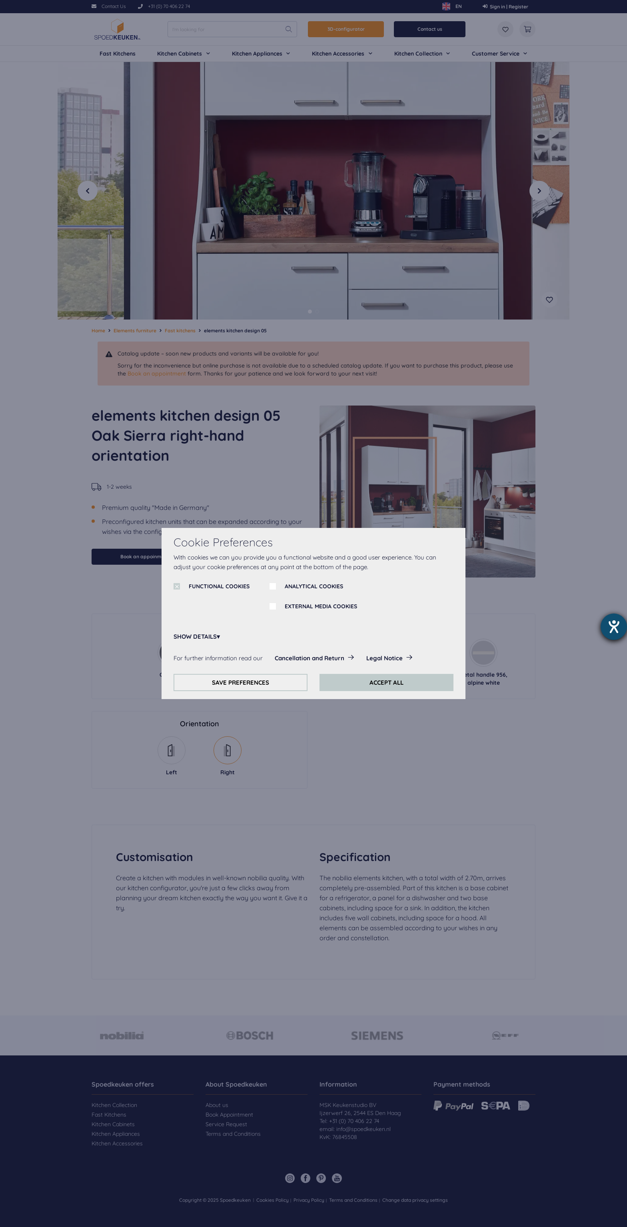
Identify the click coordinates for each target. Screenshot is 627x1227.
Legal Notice (384, 658)
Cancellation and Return (309, 658)
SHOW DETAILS (195, 636)
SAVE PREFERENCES (240, 682)
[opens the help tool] (614, 627)
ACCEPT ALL (386, 682)
